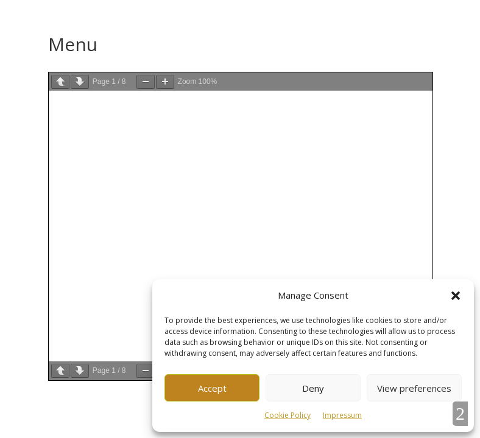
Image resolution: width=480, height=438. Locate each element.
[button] (456, 296)
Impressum (342, 415)
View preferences (414, 388)
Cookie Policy (287, 415)
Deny (313, 388)
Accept (212, 388)
